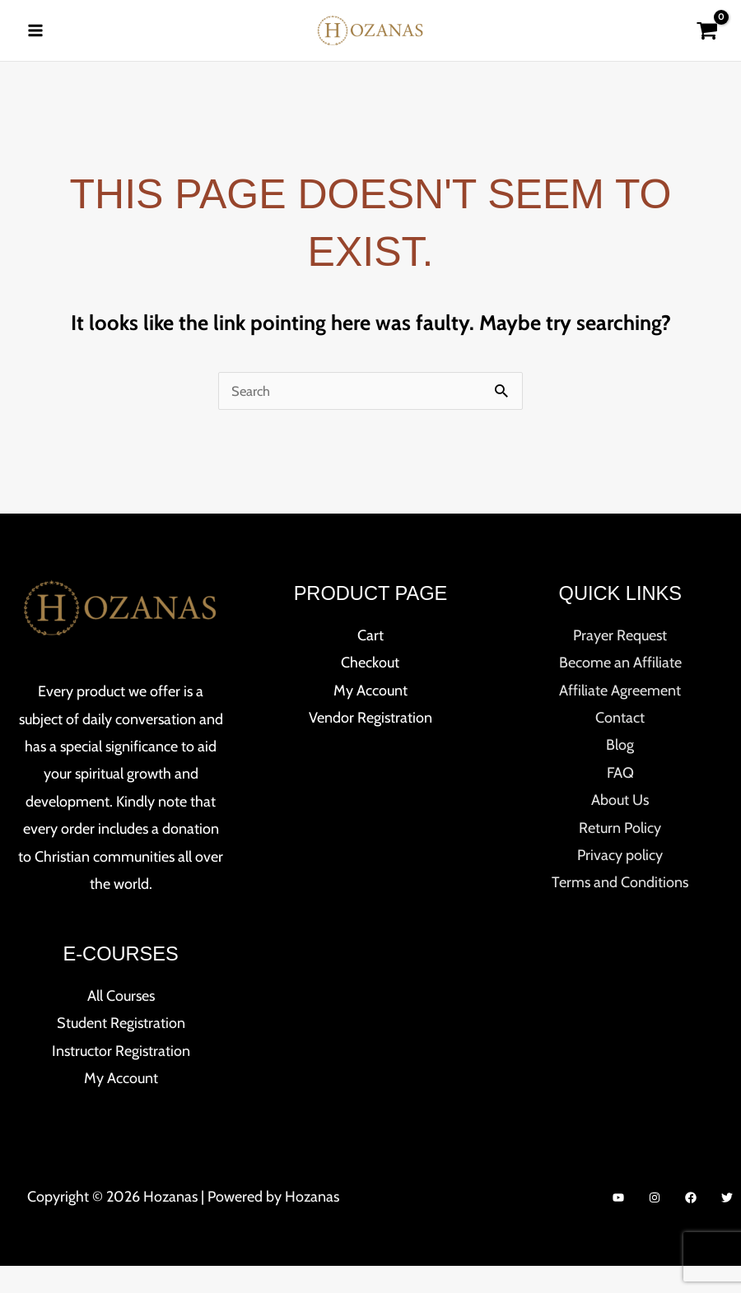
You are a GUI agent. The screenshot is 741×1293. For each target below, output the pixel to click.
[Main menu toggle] (35, 43)
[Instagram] (654, 1225)
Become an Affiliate (620, 690)
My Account (121, 1106)
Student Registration (121, 1051)
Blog (620, 773)
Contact (620, 746)
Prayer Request (620, 662)
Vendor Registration (370, 746)
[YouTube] (618, 1225)
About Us (620, 828)
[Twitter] (727, 1225)
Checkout (370, 690)
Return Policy (620, 855)
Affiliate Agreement (620, 718)
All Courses (121, 1023)
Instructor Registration (121, 1078)
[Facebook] (691, 1225)
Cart (370, 662)
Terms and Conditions (620, 910)
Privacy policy (620, 883)
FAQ (620, 800)
